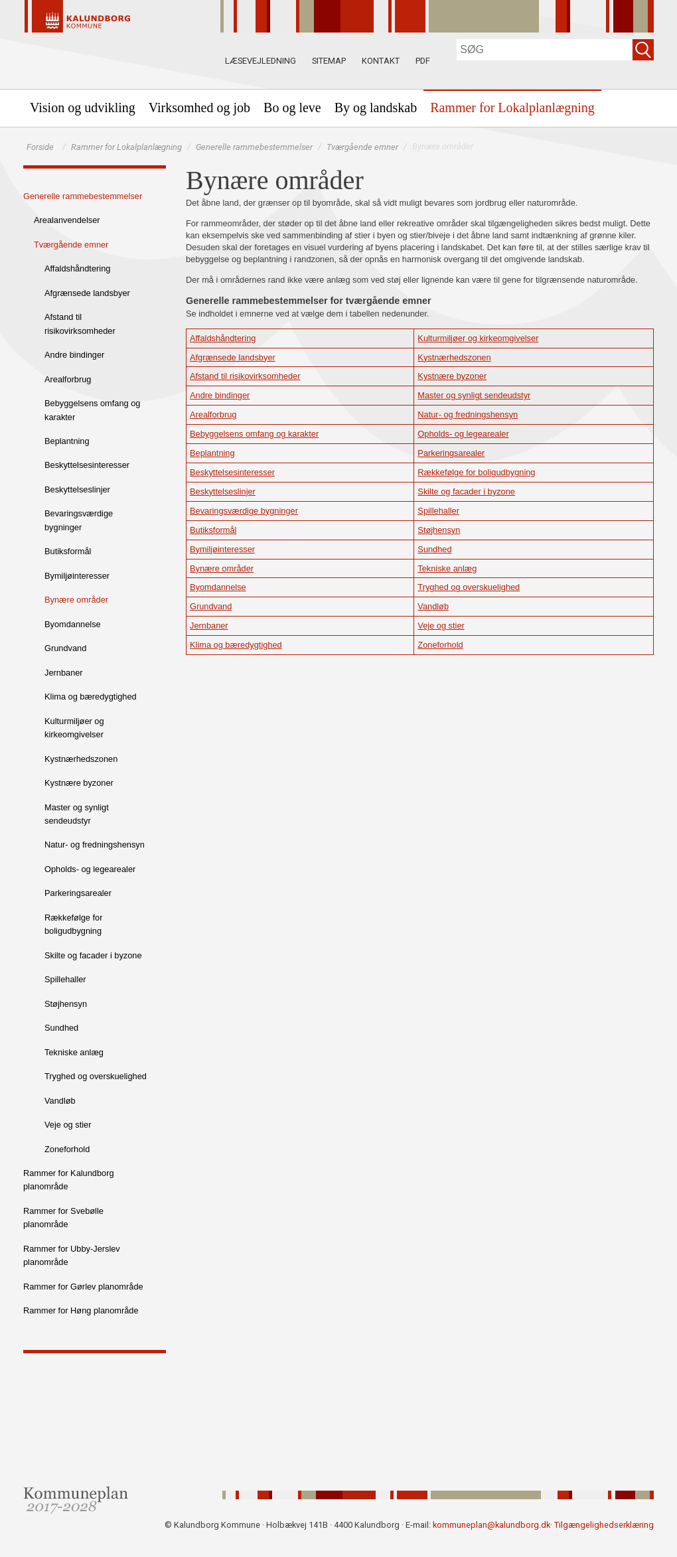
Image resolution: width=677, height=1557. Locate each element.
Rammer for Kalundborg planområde (68, 1179)
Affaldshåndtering (77, 268)
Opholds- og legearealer (89, 869)
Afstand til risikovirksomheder (79, 323)
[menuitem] (82, 107)
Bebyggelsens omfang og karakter (92, 409)
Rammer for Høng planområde (81, 1310)
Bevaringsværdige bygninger (78, 520)
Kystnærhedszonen (80, 759)
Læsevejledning (260, 61)
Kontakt (381, 61)
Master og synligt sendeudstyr (76, 814)
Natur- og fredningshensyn (94, 845)
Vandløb (60, 1101)
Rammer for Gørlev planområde (83, 1287)
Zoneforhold (67, 1149)
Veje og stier (67, 1125)
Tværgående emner (362, 147)
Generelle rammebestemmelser (254, 147)
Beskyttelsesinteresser (86, 465)
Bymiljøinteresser (77, 576)
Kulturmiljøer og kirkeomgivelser (74, 727)
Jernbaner (63, 673)
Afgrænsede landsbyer (87, 293)
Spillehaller (65, 979)
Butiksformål (67, 551)
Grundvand (65, 648)
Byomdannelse (72, 624)
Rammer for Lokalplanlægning (126, 147)
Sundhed (61, 1028)
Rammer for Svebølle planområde (63, 1217)
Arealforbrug (67, 379)
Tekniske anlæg (74, 1052)
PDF (422, 61)
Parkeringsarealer (78, 893)
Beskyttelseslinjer (77, 489)
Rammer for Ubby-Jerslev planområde (71, 1255)
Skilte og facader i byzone (93, 955)
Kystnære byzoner (78, 783)
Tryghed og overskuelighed (95, 1076)
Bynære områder (76, 600)
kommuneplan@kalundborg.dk (491, 1525)
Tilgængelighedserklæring (604, 1525)
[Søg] (545, 49)
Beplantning (67, 441)
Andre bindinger (74, 355)
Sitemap (329, 61)
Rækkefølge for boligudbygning (73, 924)
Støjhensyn (65, 1004)
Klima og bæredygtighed (90, 697)
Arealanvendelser (67, 220)
